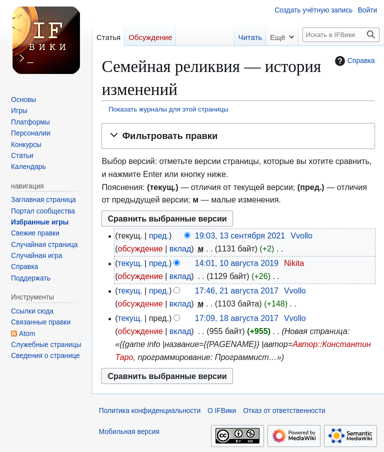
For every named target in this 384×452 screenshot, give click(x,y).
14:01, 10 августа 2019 (236, 263)
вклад (181, 248)
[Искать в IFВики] (341, 35)
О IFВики (222, 410)
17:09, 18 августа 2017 (236, 318)
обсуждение (140, 248)
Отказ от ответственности (284, 410)
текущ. (130, 263)
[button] (238, 136)
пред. (159, 235)
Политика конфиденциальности (149, 410)
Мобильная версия (129, 432)
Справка (353, 61)
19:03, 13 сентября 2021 (240, 235)
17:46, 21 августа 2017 (236, 290)
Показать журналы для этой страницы (168, 109)
